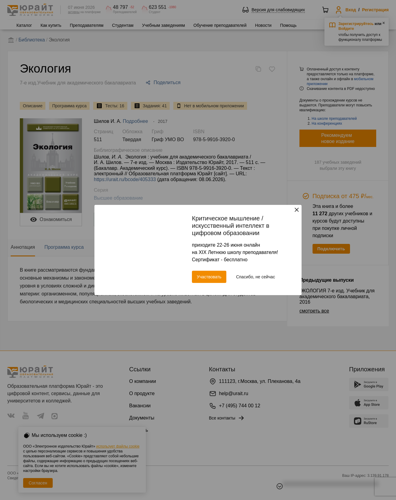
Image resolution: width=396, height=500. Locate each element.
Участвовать (209, 276)
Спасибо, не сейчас (255, 276)
